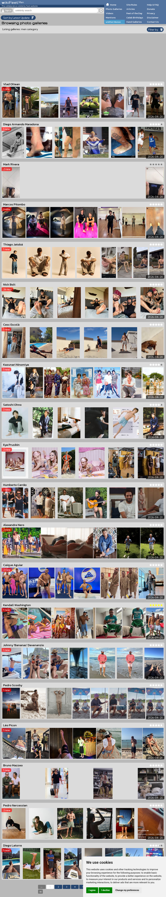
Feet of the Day (134, 13)
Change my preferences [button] (127, 890)
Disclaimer (152, 17)
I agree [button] (92, 890)
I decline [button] (105, 890)
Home (113, 4)
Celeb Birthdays (134, 17)
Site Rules (131, 4)
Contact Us (153, 22)
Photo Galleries (114, 9)
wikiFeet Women (113, 21)
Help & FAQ (153, 4)
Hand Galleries (134, 22)
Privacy (151, 13)
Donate (151, 9)
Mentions (111, 17)
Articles (130, 9)
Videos (109, 13)
